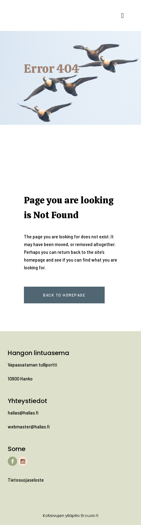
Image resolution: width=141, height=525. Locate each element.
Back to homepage (64, 294)
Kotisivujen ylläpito (61, 515)
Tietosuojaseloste (26, 480)
